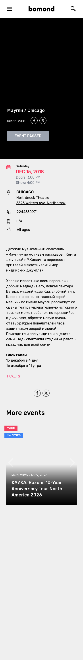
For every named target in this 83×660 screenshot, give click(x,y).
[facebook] (34, 120)
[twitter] (42, 121)
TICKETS (13, 376)
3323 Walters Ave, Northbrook (41, 203)
